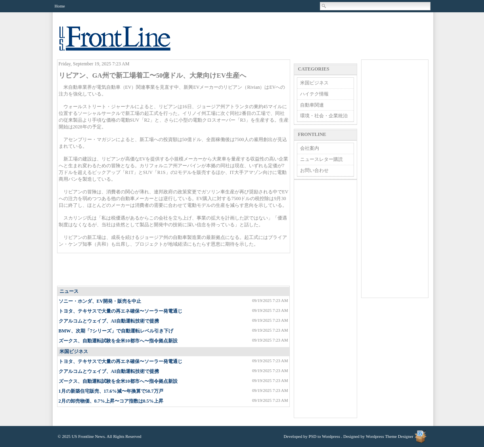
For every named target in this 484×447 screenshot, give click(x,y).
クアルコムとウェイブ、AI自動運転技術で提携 (109, 321)
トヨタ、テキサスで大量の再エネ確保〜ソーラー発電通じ (120, 311)
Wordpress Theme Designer (389, 436)
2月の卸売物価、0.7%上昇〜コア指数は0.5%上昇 (111, 401)
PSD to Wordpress (324, 436)
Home (60, 6)
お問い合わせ (314, 170)
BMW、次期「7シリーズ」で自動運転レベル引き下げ (116, 331)
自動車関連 (312, 105)
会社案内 (309, 148)
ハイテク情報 (314, 94)
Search (324, 6)
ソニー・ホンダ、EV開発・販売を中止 (100, 301)
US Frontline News (122, 43)
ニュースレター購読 (321, 159)
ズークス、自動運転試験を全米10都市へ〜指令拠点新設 (118, 341)
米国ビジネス (73, 351)
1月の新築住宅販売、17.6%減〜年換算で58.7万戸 (111, 391)
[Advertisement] (173, 270)
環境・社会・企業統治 (324, 115)
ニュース (68, 291)
